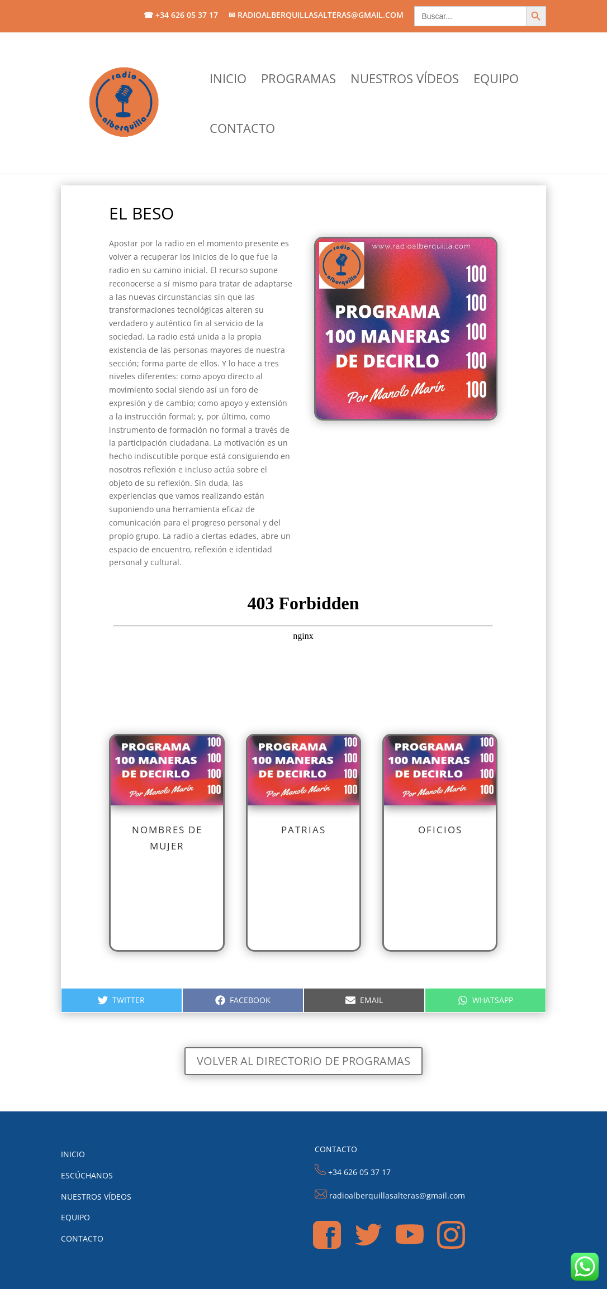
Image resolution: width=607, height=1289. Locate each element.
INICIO (228, 80)
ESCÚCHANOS (87, 1175)
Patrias (303, 829)
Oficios (440, 829)
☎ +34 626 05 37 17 (181, 15)
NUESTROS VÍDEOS (404, 80)
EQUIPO (496, 80)
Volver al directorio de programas (303, 1060)
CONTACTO (242, 130)
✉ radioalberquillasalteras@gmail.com (316, 15)
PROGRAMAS (298, 80)
